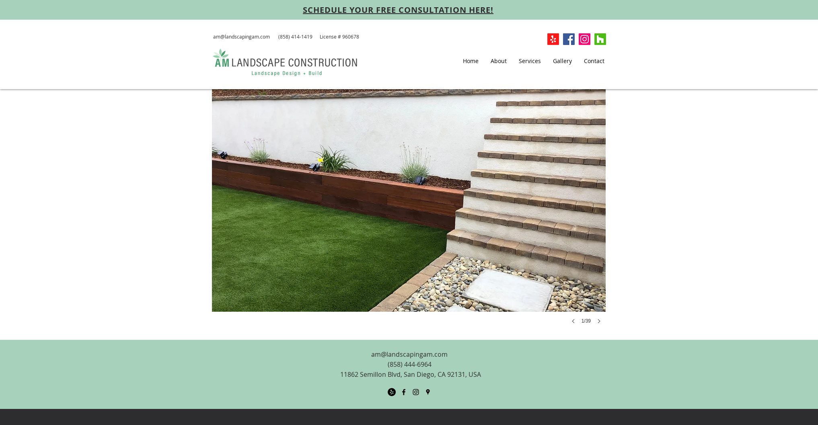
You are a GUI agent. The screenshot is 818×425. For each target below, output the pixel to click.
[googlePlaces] (428, 392)
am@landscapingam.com (241, 36)
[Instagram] (584, 39)
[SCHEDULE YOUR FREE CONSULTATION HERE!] (398, 9)
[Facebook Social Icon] (569, 39)
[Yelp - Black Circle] (392, 392)
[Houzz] (600, 39)
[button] (409, 214)
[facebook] (404, 392)
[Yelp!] (553, 39)
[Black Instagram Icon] (416, 392)
